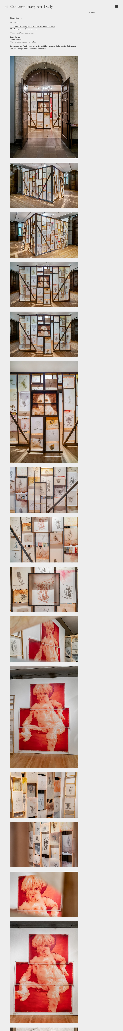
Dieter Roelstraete (26, 33)
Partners (92, 13)
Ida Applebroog (16, 18)
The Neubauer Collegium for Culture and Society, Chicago (32, 26)
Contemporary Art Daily (31, 7)
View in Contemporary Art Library (23, 42)
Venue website (16, 40)
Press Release (15, 37)
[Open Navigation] (116, 6)
